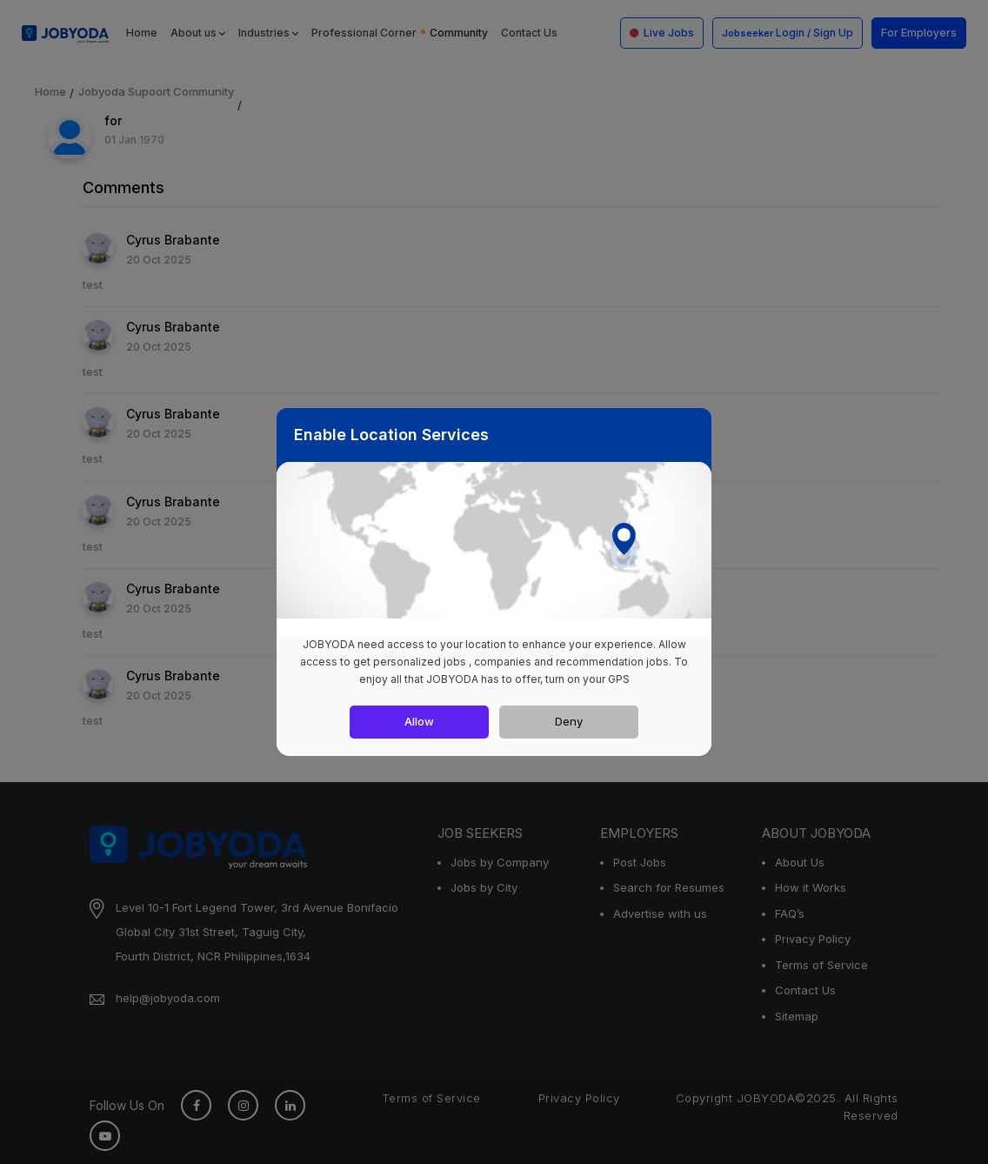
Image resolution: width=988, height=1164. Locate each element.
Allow (419, 721)
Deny (569, 721)
